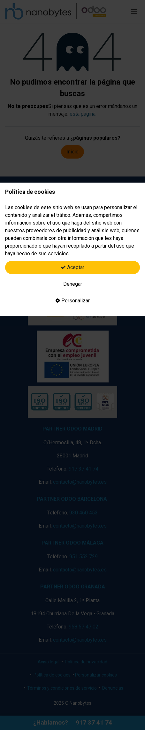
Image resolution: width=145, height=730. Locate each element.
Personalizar (73, 301)
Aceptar (72, 267)
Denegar (72, 284)
